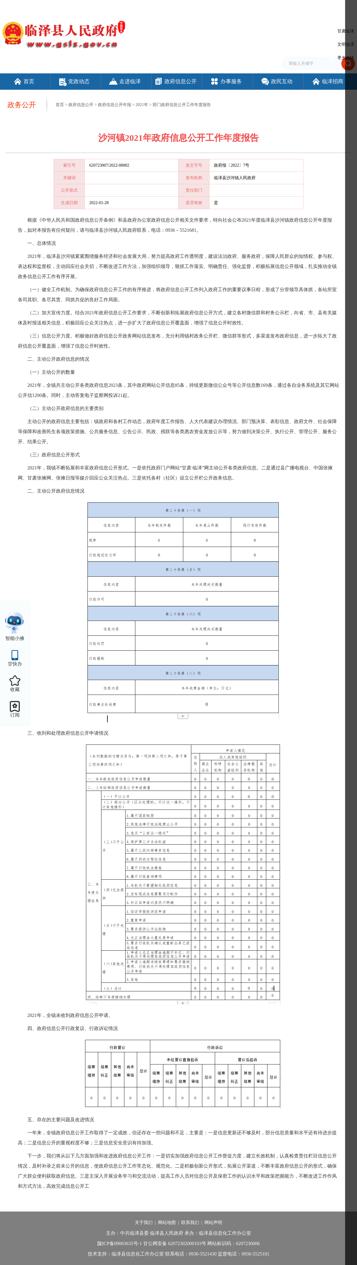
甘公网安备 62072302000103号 (174, 1243)
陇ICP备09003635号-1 (119, 1243)
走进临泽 (125, 81)
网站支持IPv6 (212, 7)
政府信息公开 (175, 81)
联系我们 (190, 1222)
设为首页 (235, 7)
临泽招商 (327, 81)
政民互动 (276, 81)
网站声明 (213, 1222)
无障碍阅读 (287, 7)
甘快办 (15, 663)
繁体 (269, 7)
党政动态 (74, 81)
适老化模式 (316, 7)
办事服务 (226, 81)
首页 (23, 81)
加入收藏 (254, 7)
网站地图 (167, 1222)
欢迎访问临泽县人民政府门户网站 (30, 7)
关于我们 (144, 1222)
